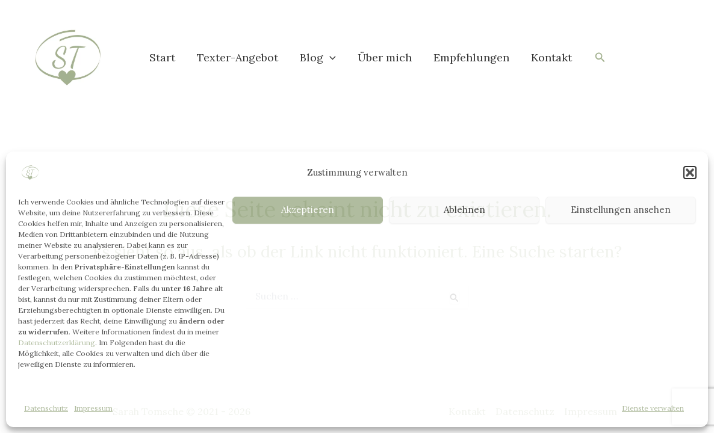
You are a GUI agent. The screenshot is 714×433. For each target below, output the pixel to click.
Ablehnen (464, 209)
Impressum (93, 408)
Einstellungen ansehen (621, 209)
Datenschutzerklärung (56, 342)
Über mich (385, 57)
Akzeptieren (307, 209)
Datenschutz (46, 408)
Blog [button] (318, 58)
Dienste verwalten (653, 408)
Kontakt (551, 57)
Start (162, 57)
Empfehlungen (471, 57)
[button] (690, 173)
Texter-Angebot (237, 57)
